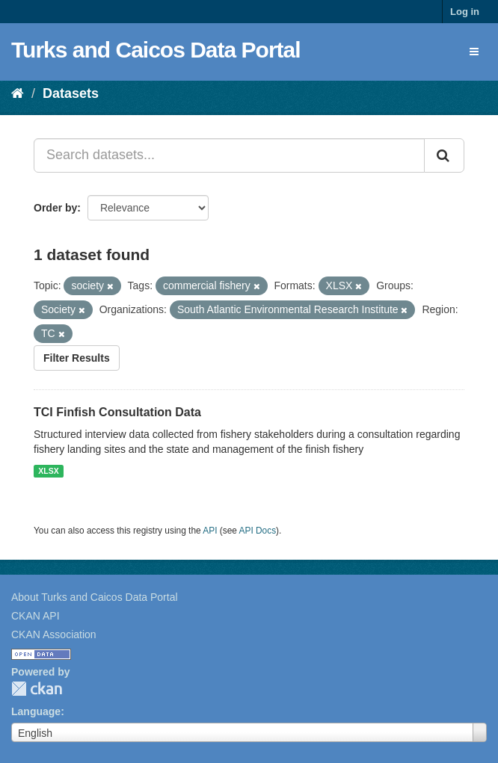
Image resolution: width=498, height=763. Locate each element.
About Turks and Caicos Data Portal (94, 597)
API (210, 530)
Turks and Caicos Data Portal (156, 49)
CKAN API (35, 616)
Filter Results (76, 358)
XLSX (48, 470)
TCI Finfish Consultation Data (117, 412)
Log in (464, 11)
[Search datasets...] (229, 155)
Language (36, 711)
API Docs (258, 530)
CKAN (36, 688)
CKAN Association (53, 634)
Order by (55, 208)
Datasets (71, 93)
